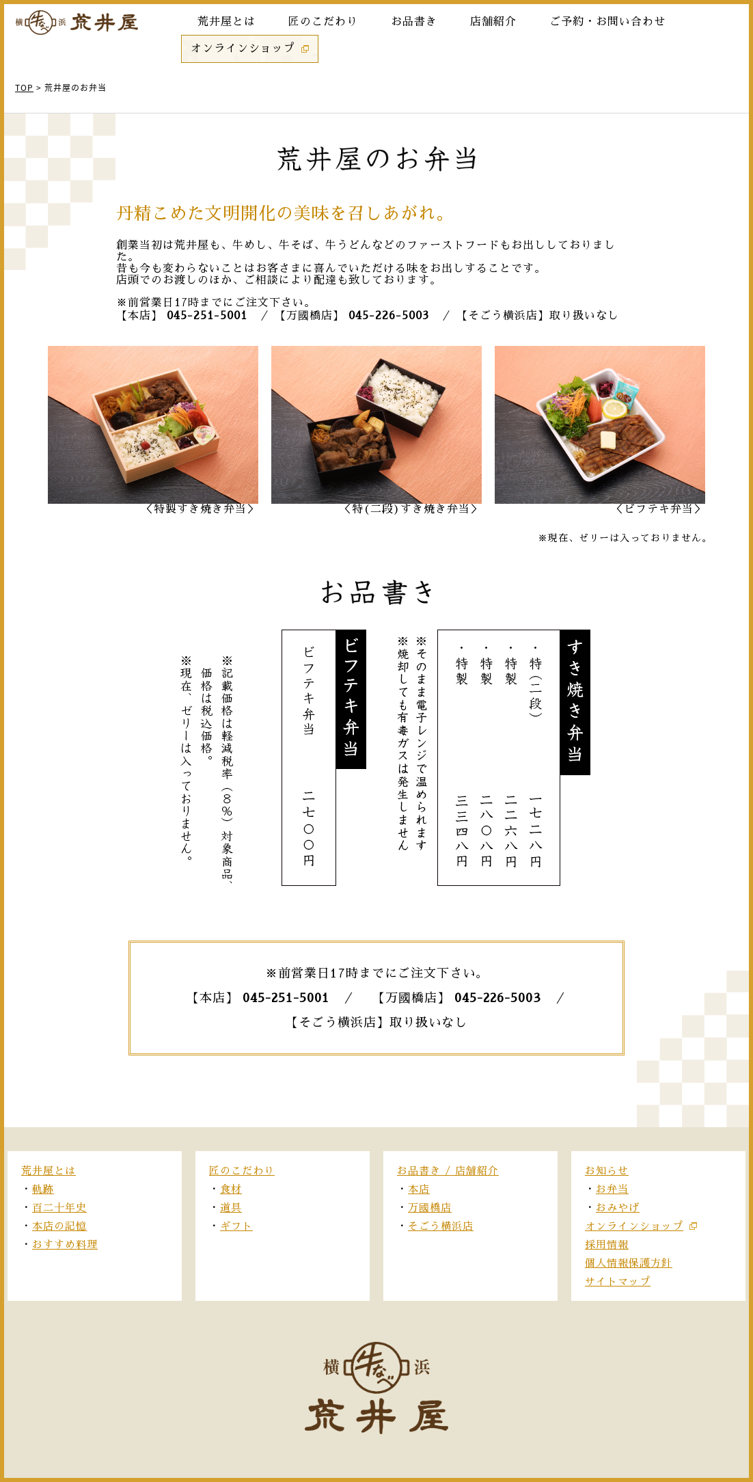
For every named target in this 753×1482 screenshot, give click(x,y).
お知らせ (607, 1171)
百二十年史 (59, 1207)
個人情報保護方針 (628, 1263)
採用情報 (607, 1244)
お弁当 (612, 1189)
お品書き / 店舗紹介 (448, 1171)
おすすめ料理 (65, 1244)
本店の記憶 (59, 1226)
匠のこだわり (242, 1171)
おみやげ (618, 1207)
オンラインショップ (634, 1226)
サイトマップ (618, 1281)
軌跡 (43, 1189)
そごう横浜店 (441, 1226)
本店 (419, 1189)
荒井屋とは (48, 1171)
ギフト (236, 1226)
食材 (231, 1189)
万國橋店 (430, 1207)
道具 (231, 1207)
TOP (24, 87)
